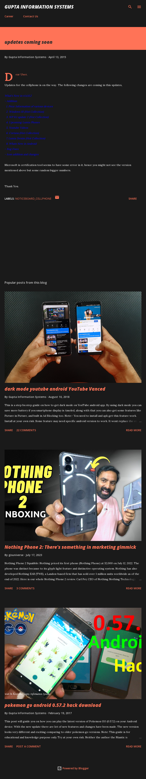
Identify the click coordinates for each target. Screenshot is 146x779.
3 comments (25, 588)
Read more (133, 430)
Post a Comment (28, 746)
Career (9, 16)
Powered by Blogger (73, 768)
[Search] (130, 7)
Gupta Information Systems (39, 7)
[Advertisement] (73, 241)
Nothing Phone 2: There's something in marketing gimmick (70, 547)
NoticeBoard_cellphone (33, 198)
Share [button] (133, 198)
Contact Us (30, 16)
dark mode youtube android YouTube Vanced (55, 389)
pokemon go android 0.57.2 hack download (53, 705)
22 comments (26, 430)
